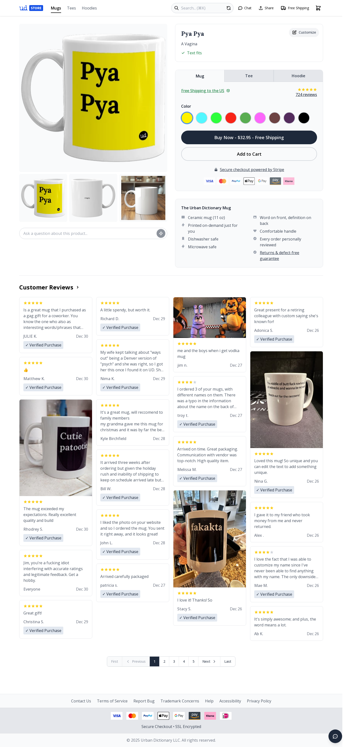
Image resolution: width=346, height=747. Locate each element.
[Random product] (229, 8)
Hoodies (89, 8)
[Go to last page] (227, 661)
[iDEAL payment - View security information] (226, 716)
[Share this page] (266, 8)
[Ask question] (161, 233)
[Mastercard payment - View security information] (132, 716)
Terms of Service (112, 701)
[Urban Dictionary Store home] (31, 8)
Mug (200, 76)
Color (186, 106)
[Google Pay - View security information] (179, 716)
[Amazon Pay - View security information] (194, 716)
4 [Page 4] (184, 661)
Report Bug (144, 701)
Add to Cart (249, 154)
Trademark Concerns (179, 701)
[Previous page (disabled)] (136, 661)
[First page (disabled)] (114, 661)
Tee (249, 75)
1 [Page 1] (155, 661)
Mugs (56, 9)
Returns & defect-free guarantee (279, 255)
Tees (71, 8)
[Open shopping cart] (318, 8)
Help (209, 701)
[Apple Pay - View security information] (163, 716)
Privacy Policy (259, 701)
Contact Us (81, 701)
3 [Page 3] (174, 661)
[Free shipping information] (294, 8)
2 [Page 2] (164, 661)
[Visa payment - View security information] (116, 716)
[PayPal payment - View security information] (148, 716)
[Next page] (209, 661)
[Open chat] (244, 8)
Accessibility (230, 701)
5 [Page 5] (194, 661)
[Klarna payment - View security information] (210, 716)
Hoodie (298, 75)
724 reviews (306, 94)
